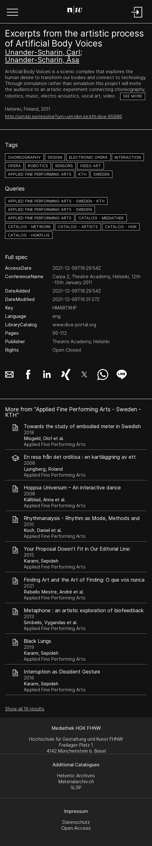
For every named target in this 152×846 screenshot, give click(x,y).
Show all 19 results (24, 709)
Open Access (76, 828)
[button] (12, 13)
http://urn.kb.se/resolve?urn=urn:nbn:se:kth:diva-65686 (63, 116)
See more (132, 96)
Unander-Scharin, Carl (42, 52)
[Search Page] (74, 11)
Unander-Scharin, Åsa (42, 60)
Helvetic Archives (76, 775)
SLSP (76, 787)
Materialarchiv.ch (76, 781)
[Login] (137, 18)
